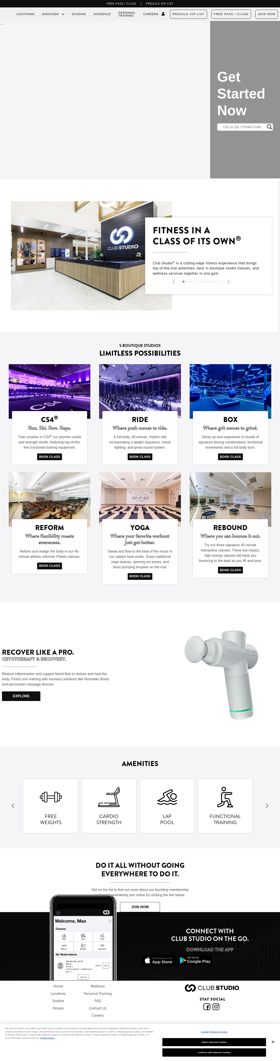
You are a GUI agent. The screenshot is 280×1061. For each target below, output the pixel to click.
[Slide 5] (194, 282)
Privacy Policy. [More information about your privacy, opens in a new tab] (47, 1038)
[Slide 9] (208, 282)
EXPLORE (21, 696)
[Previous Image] (173, 282)
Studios (79, 14)
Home (58, 986)
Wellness (98, 986)
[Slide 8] (204, 282)
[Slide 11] (215, 282)
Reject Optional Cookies (214, 1042)
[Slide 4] (190, 282)
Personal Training (127, 14)
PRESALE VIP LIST (159, 3)
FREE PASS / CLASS (121, 3)
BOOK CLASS (49, 456)
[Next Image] (228, 282)
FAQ (97, 1000)
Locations (25, 14)
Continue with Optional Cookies (214, 1052)
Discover (50, 14)
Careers (150, 14)
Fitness (58, 1008)
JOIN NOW (140, 907)
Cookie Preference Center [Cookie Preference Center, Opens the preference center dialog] (214, 1032)
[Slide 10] (211, 282)
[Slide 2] (183, 282)
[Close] (273, 1042)
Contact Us (97, 1008)
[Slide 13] (222, 282)
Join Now (266, 14)
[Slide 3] (187, 282)
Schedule (102, 14)
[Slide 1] (180, 282)
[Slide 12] (218, 282)
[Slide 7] (201, 282)
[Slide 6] (197, 282)
